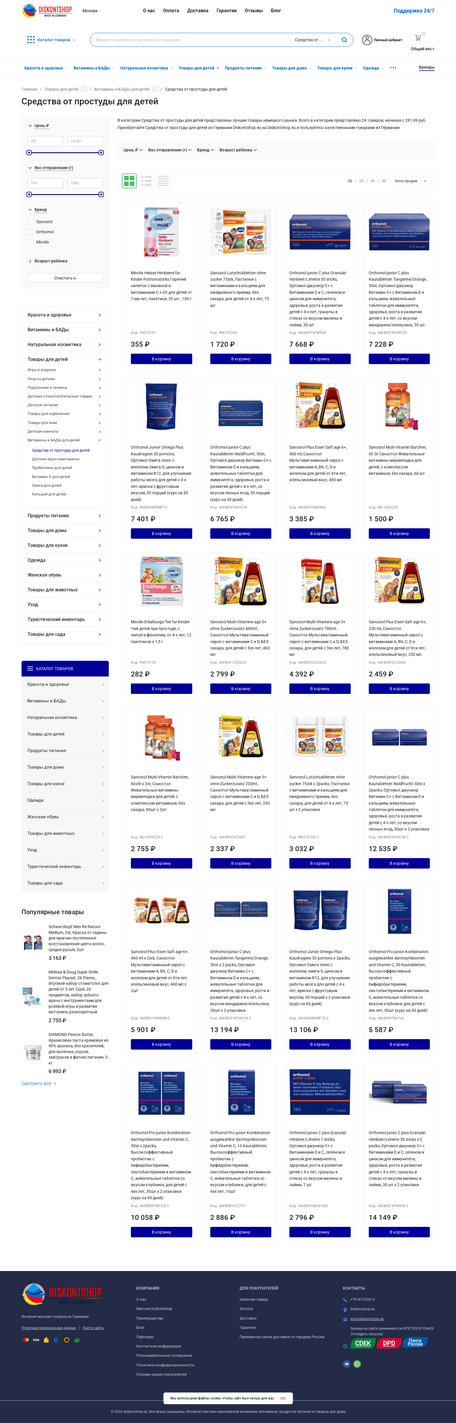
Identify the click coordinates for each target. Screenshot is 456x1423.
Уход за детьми (41, 379)
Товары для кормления (48, 413)
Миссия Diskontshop (154, 1308)
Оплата (246, 1308)
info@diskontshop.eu (367, 1319)
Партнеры (145, 1337)
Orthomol (41, 232)
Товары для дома (47, 530)
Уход (33, 604)
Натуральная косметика (54, 344)
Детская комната (43, 431)
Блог (140, 1327)
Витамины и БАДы (48, 329)
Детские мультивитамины (55, 459)
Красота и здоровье (50, 315)
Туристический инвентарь (56, 619)
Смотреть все (39, 1083)
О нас (141, 1299)
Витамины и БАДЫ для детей (121, 89)
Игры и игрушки (42, 370)
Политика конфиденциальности (165, 1365)
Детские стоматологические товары (60, 396)
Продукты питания (48, 515)
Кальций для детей (49, 494)
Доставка (248, 1318)
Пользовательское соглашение (164, 1355)
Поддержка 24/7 (414, 11)
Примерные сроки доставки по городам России (282, 1337)
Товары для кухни (47, 545)
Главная (29, 89)
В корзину (161, 359)
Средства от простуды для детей (61, 450)
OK (283, 1398)
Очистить (65, 278)
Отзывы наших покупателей (161, 1374)
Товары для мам (42, 422)
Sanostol (40, 222)
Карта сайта (93, 1328)
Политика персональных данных (49, 1328)
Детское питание (43, 405)
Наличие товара (254, 1299)
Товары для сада (46, 634)
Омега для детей (47, 485)
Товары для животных (53, 590)
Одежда (37, 560)
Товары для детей (62, 89)
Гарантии (248, 1327)
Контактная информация (158, 1346)
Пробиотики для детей (52, 468)
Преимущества (149, 1318)
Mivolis (38, 242)
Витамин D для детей (51, 477)
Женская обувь (44, 575)
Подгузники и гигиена (47, 387)
